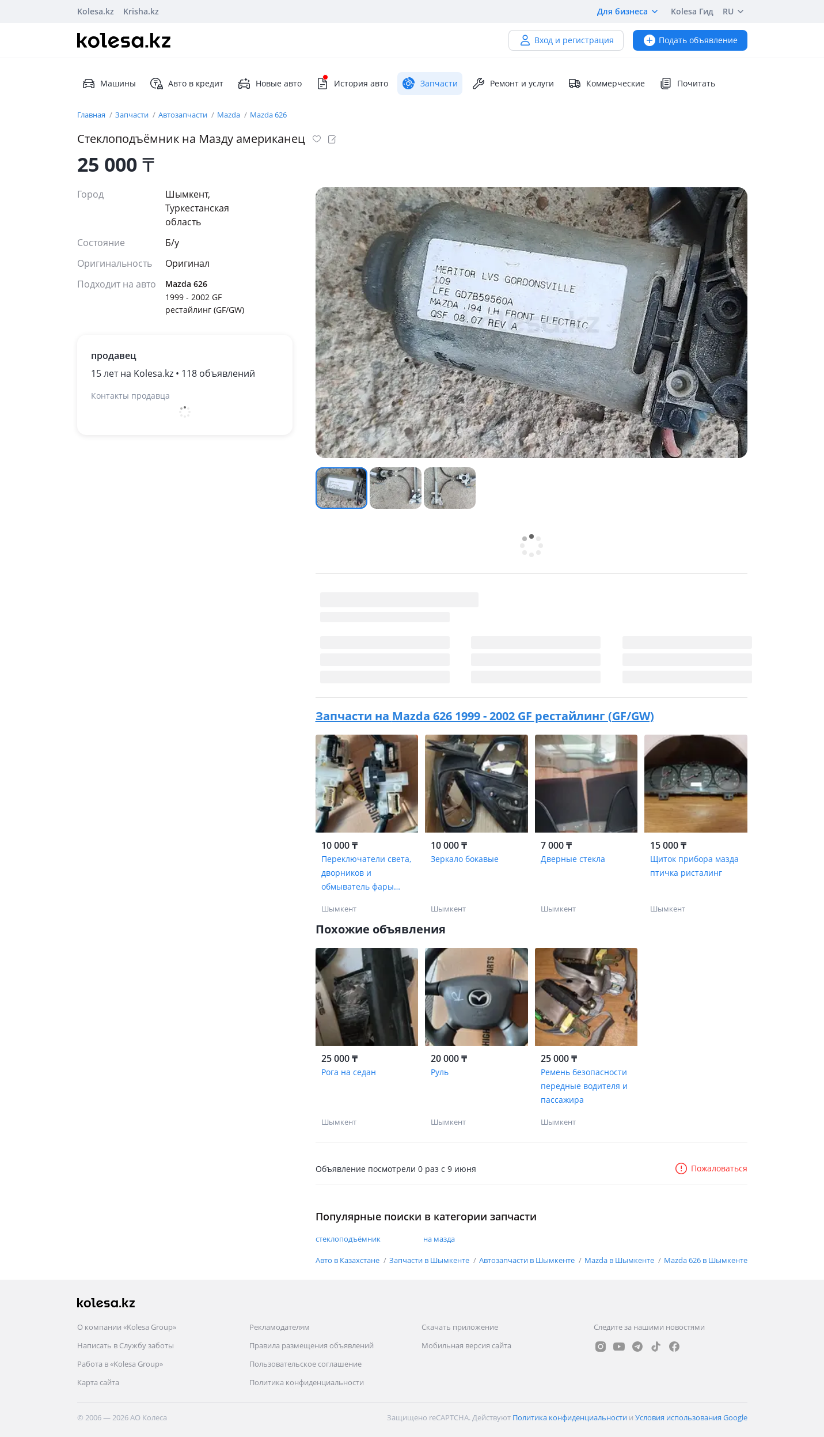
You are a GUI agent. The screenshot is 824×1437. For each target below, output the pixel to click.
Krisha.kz (141, 11)
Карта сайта (98, 1382)
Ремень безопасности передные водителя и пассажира (584, 1086)
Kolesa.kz (95, 11)
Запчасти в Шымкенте (430, 1260)
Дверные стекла (573, 858)
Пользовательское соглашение (305, 1364)
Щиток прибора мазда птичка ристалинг (694, 865)
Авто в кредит (186, 83)
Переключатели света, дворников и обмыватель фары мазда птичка (366, 873)
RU (735, 11)
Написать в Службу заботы (125, 1345)
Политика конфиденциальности (306, 1382)
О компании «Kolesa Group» (126, 1327)
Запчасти (132, 114)
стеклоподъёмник (348, 1239)
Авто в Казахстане (348, 1260)
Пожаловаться (710, 1168)
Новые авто (269, 83)
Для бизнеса (629, 11)
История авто (352, 83)
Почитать (687, 83)
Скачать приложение (460, 1327)
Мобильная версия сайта (466, 1345)
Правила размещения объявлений (311, 1345)
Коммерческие (606, 83)
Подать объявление (690, 40)
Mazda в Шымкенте (620, 1260)
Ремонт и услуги (513, 83)
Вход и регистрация (566, 40)
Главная (92, 114)
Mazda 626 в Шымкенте (705, 1260)
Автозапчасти (183, 114)
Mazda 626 (268, 114)
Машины (109, 83)
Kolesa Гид (692, 11)
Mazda (229, 114)
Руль (440, 1072)
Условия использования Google (691, 1417)
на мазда (439, 1239)
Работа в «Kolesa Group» (120, 1364)
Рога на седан (348, 1072)
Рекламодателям (279, 1327)
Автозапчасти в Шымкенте (527, 1260)
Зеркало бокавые (465, 858)
